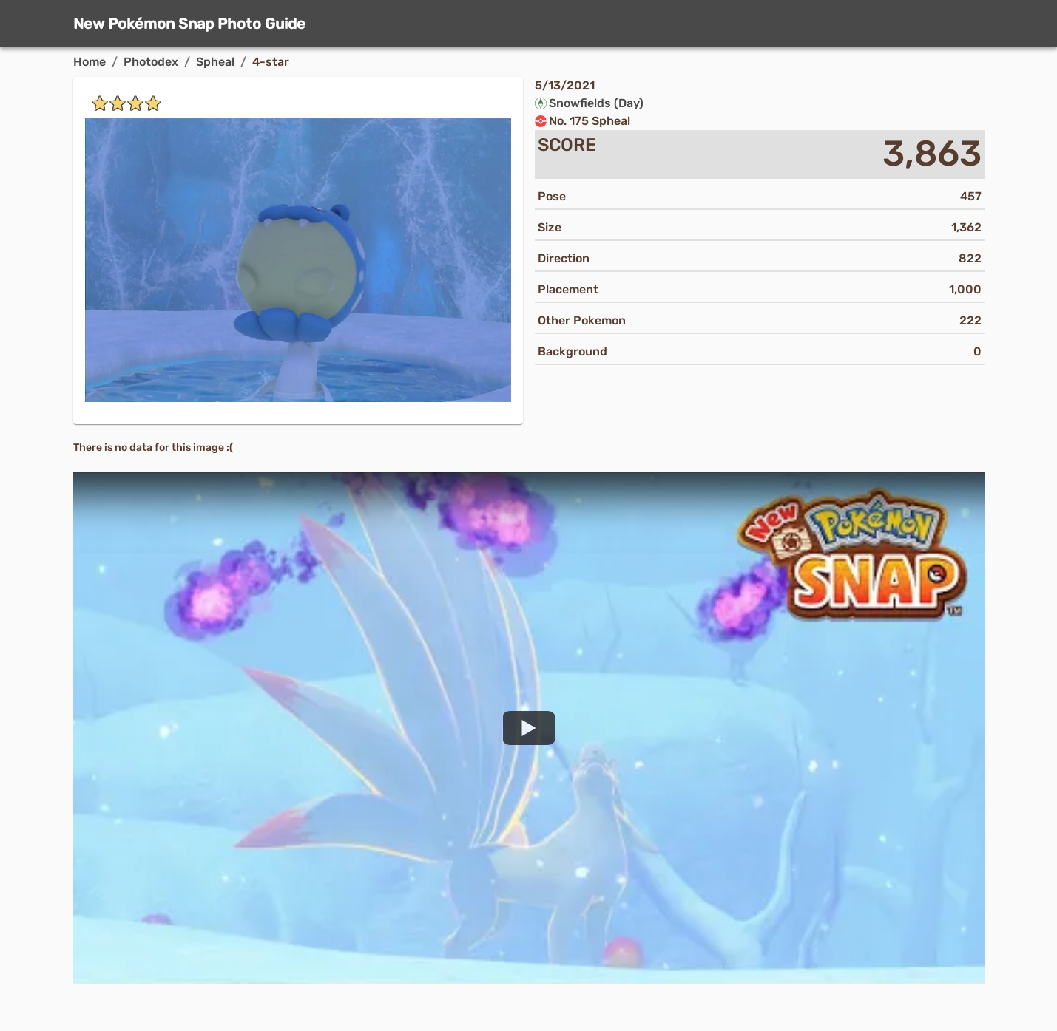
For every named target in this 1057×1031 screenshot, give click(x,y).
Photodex (151, 62)
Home (89, 62)
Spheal (215, 62)
